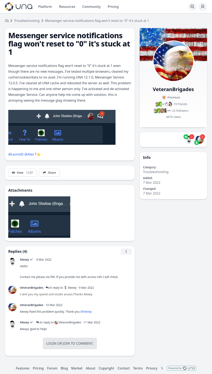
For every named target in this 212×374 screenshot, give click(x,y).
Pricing (38, 368)
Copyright (106, 368)
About (90, 368)
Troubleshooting (27, 20)
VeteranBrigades (31, 288)
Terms (138, 368)
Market (76, 368)
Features (22, 368)
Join (66, 343)
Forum (52, 368)
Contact (124, 368)
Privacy (151, 368)
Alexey (24, 259)
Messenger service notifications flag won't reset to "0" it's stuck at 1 (97, 20)
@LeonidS (16, 154)
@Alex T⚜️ (32, 154)
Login (51, 343)
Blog (64, 368)
